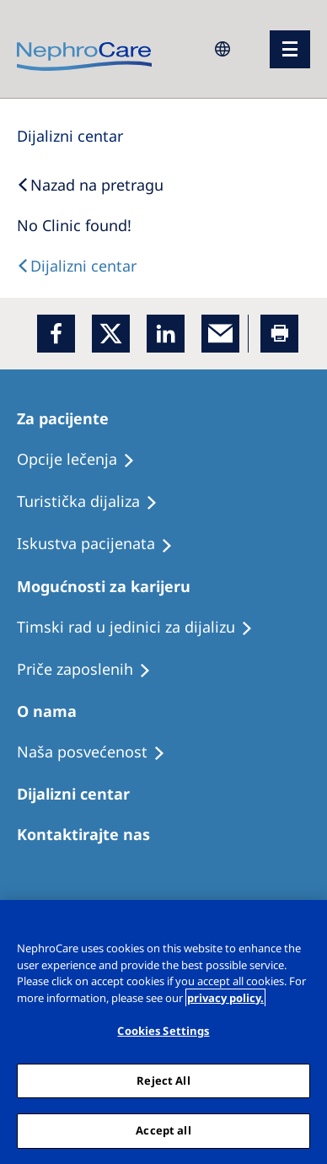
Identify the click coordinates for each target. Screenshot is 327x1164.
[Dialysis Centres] (70, 136)
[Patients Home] (70, 418)
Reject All (163, 1080)
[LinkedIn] (166, 334)
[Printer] (279, 334)
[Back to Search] (90, 185)
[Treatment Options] (83, 459)
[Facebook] (56, 334)
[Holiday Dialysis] (102, 544)
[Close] (306, 923)
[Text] (77, 266)
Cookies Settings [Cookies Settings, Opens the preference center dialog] (163, 1030)
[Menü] (290, 49)
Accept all (163, 1130)
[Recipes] (95, 502)
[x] (111, 334)
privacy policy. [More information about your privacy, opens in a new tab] (225, 997)
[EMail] (220, 334)
